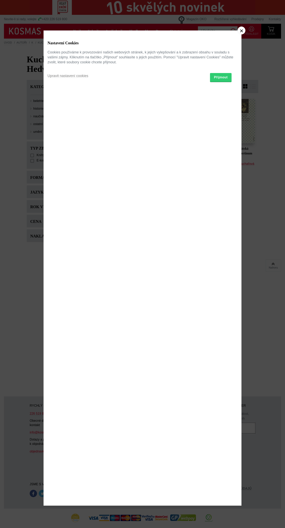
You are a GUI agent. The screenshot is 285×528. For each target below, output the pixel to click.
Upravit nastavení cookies (68, 286)
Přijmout (221, 287)
